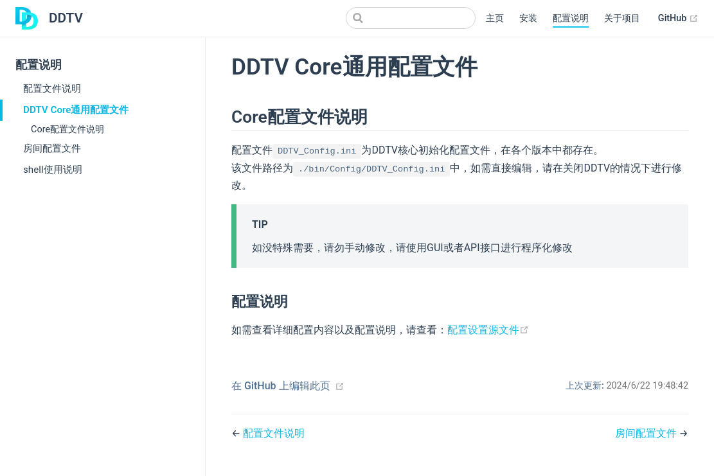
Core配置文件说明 (67, 129)
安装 (528, 18)
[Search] (411, 18)
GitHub (678, 19)
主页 (495, 18)
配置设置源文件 (488, 330)
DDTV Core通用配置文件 (76, 110)
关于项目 (622, 18)
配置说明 (571, 18)
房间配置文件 (52, 148)
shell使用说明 (52, 169)
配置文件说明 (52, 88)
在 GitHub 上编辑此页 (280, 386)
